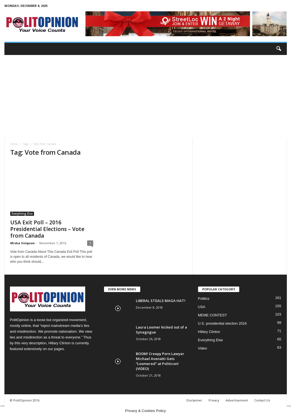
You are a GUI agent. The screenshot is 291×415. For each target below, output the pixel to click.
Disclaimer (194, 400)
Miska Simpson (22, 243)
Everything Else (22, 214)
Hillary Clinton (209, 332)
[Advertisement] (145, 96)
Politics (203, 298)
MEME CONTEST (212, 315)
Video (202, 348)
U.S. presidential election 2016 (222, 323)
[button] (278, 49)
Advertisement (237, 400)
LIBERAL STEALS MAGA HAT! (160, 300)
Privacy (214, 400)
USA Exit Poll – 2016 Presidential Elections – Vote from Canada (47, 229)
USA (202, 307)
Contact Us (262, 400)
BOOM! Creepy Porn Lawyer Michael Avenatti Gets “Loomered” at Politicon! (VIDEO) (160, 361)
